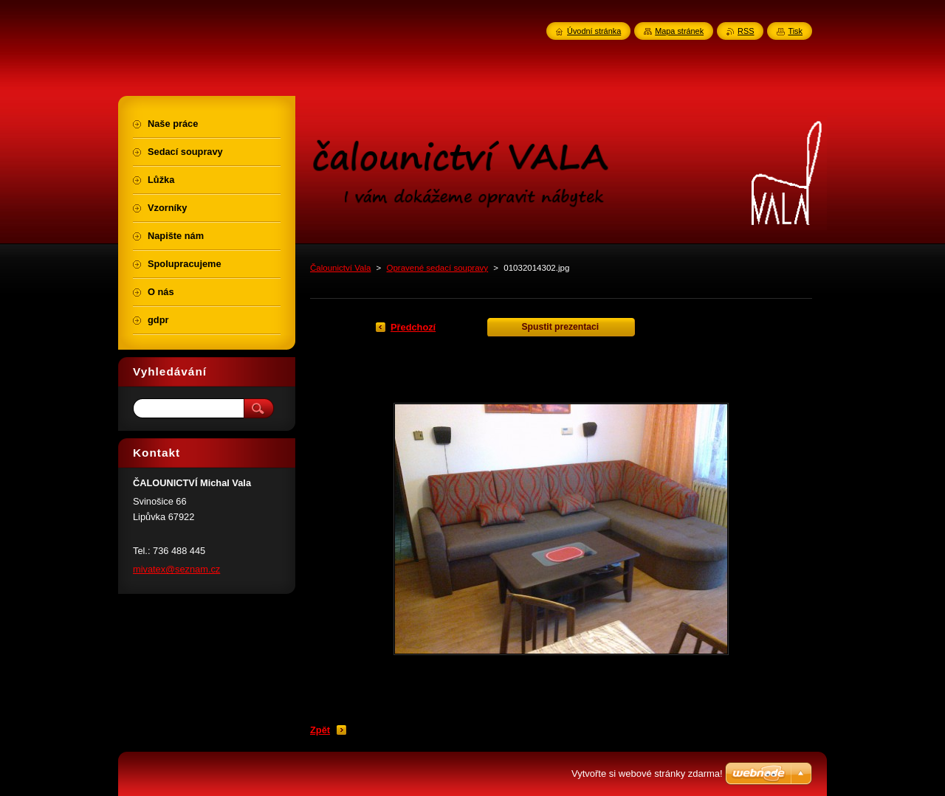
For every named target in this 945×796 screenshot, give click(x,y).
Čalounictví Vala (340, 267)
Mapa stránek (679, 31)
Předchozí (413, 327)
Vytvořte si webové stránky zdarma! (647, 773)
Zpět (320, 730)
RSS (746, 31)
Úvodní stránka (594, 31)
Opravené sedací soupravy (438, 267)
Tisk (795, 31)
